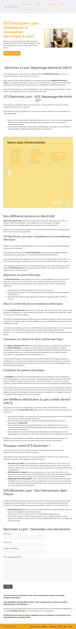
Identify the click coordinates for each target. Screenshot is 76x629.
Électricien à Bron (38, 154)
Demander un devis (12, 53)
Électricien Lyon (27, 4)
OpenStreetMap (57, 203)
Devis (61, 4)
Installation (40, 4)
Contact (30, 9)
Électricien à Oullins (59, 156)
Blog (23, 9)
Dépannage (53, 4)
